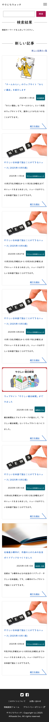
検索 (41, 14)
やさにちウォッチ (11, 4)
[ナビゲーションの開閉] (45, 4)
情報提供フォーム (11, 707)
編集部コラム (39, 410)
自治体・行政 (39, 566)
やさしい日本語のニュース (35, 176)
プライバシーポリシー (34, 707)
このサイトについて (17, 701)
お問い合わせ (35, 701)
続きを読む (35, 126)
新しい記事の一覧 (39, 51)
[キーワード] (19, 14)
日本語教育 (40, 98)
